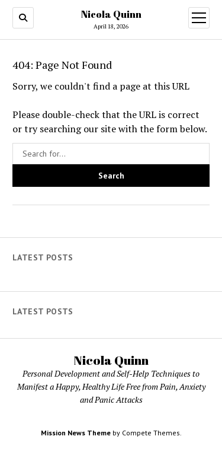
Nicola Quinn (111, 14)
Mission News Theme (76, 432)
